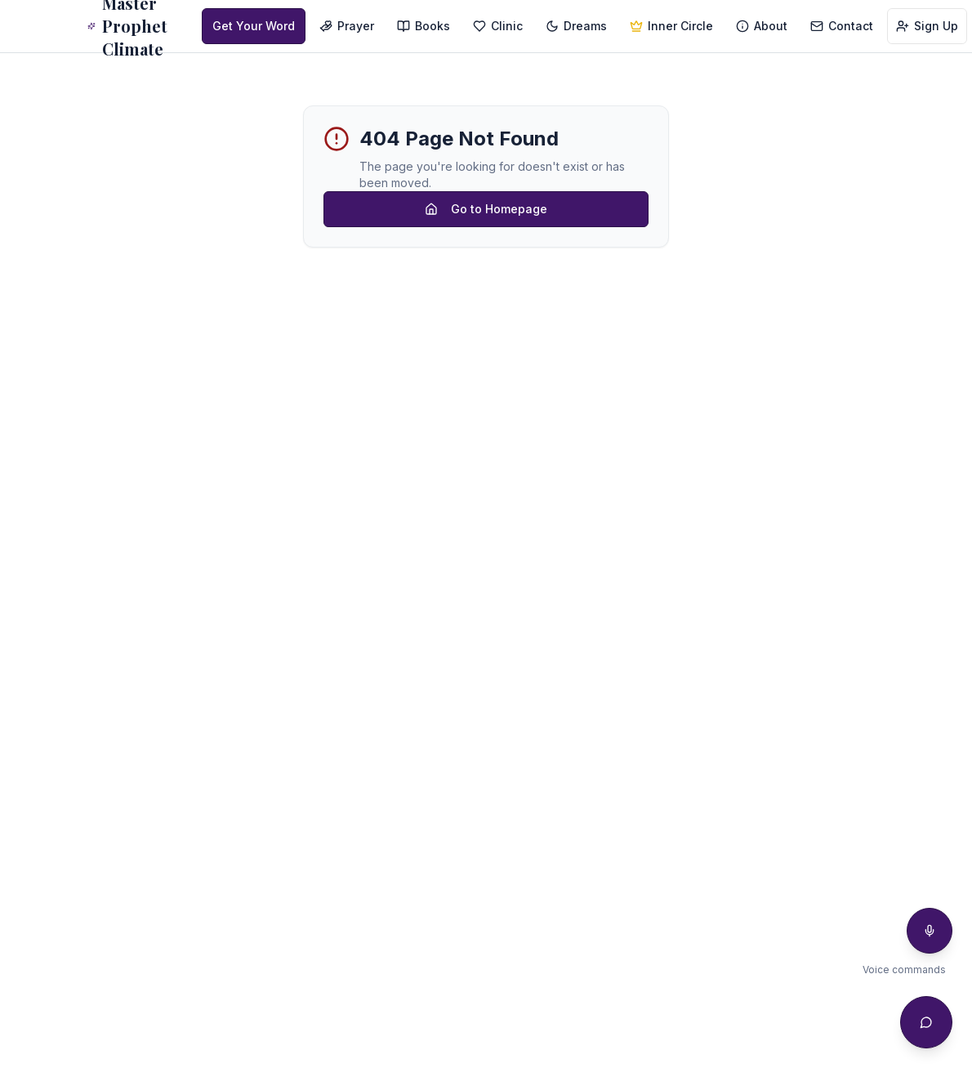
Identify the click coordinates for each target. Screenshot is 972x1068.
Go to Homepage (486, 209)
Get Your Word (253, 26)
